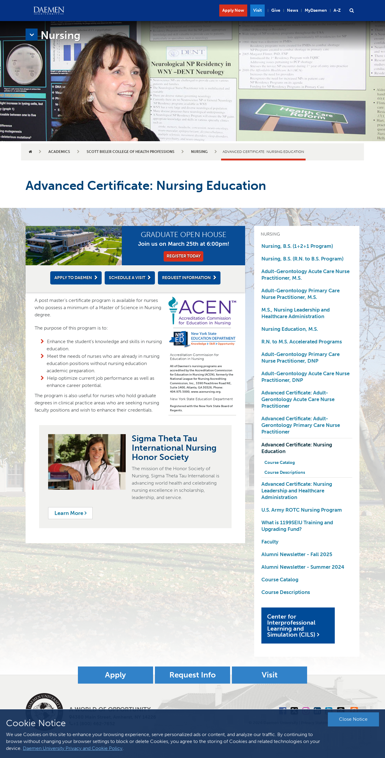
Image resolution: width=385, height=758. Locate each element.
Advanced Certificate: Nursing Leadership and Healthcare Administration (296, 490)
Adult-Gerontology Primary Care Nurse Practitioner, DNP (300, 357)
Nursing (199, 152)
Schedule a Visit (127, 277)
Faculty (270, 542)
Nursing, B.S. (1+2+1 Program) (297, 246)
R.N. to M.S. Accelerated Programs (301, 342)
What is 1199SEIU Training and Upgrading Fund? (297, 525)
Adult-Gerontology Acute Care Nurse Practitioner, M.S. (305, 274)
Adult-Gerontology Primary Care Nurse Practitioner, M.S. (300, 294)
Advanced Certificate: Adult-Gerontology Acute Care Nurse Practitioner (297, 399)
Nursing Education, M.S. (289, 329)
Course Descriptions (284, 472)
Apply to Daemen (73, 277)
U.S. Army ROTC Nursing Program (301, 510)
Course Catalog (279, 462)
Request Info (192, 675)
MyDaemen (316, 10)
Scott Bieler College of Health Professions (130, 152)
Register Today (184, 256)
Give (275, 10)
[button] (352, 11)
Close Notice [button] (353, 719)
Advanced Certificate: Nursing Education (296, 448)
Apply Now (233, 10)
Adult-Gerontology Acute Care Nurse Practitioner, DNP (305, 376)
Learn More (70, 513)
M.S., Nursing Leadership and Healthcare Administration (295, 313)
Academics (59, 152)
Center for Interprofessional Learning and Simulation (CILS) (291, 625)
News (292, 10)
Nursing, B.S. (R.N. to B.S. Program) (302, 259)
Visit (257, 10)
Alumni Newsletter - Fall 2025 (296, 554)
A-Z (337, 10)
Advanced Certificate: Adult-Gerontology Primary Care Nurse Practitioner (300, 425)
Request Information (186, 277)
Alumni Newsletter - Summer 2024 (302, 567)
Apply (115, 675)
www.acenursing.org (205, 392)
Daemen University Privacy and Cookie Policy (72, 748)
